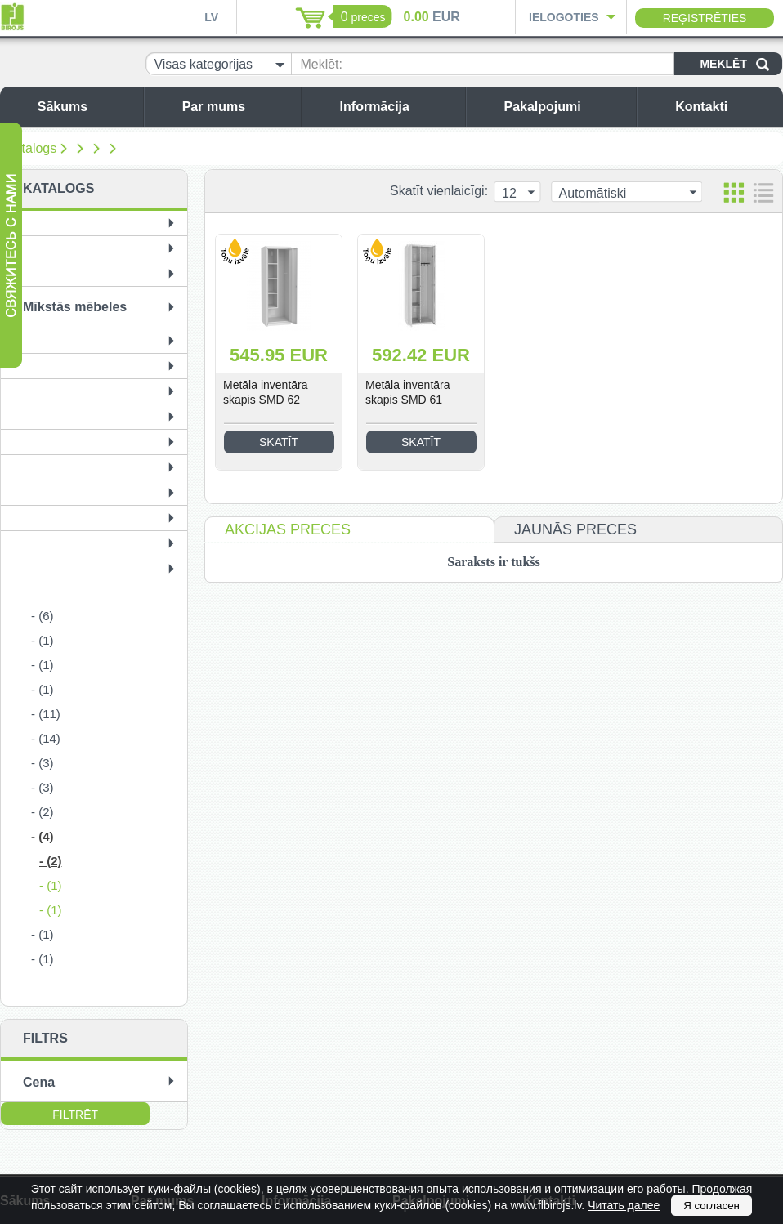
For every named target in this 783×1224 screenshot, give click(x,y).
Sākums (86, 107)
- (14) (45, 738)
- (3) (42, 763)
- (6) (42, 616)
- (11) (45, 714)
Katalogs (31, 148)
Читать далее (624, 1205)
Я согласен (711, 1205)
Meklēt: (321, 64)
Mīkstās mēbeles (75, 307)
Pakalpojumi (565, 107)
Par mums (237, 107)
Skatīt (278, 442)
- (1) (42, 640)
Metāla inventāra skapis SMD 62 (265, 392)
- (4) (42, 836)
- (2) (42, 812)
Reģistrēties (705, 18)
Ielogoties (564, 17)
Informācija (398, 107)
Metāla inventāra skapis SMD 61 (407, 392)
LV (211, 17)
